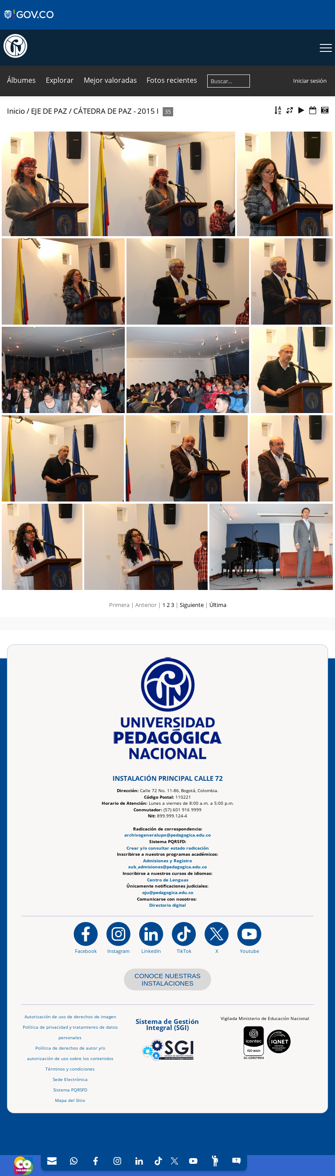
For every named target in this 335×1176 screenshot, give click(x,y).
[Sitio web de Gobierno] (29, 23)
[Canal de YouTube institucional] (249, 937)
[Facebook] (95, 1161)
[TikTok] (158, 1161)
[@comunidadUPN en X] (216, 937)
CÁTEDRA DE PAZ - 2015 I (117, 111)
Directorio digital (167, 905)
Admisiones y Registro (167, 860)
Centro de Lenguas (167, 879)
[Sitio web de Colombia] (23, 1165)
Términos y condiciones (70, 1069)
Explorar (60, 80)
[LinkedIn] (139, 1161)
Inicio (16, 111)
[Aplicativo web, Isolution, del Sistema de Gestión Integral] (167, 1038)
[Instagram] (118, 937)
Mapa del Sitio (70, 1100)
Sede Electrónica (70, 1079)
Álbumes (21, 80)
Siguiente (192, 605)
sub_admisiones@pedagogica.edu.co (167, 867)
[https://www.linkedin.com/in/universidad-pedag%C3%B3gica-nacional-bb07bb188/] (151, 937)
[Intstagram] (117, 1161)
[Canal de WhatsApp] (74, 1161)
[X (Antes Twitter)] (174, 1161)
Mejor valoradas (110, 80)
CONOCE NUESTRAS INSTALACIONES (167, 979)
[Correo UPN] (52, 1161)
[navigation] (144, 1161)
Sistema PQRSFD (70, 1090)
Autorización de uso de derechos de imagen (70, 1017)
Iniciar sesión (310, 81)
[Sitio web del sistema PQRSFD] (236, 1161)
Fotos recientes (172, 80)
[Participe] (215, 1161)
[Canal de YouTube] (193, 1161)
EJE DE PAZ (49, 111)
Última (217, 605)
